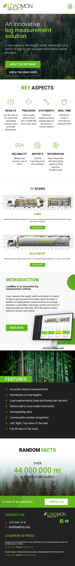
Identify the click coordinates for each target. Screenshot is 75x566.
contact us (56, 501)
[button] (34, 484)
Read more (16, 327)
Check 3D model (37, 227)
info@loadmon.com (19, 526)
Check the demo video (23, 72)
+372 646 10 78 (17, 522)
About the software (23, 64)
